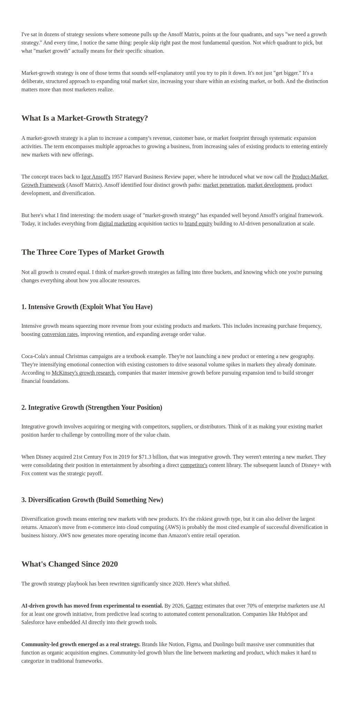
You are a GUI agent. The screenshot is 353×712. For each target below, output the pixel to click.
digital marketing (118, 223)
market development (269, 185)
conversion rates (60, 334)
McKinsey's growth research (83, 373)
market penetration (223, 185)
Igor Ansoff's (96, 177)
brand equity (198, 223)
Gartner (194, 606)
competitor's (193, 465)
